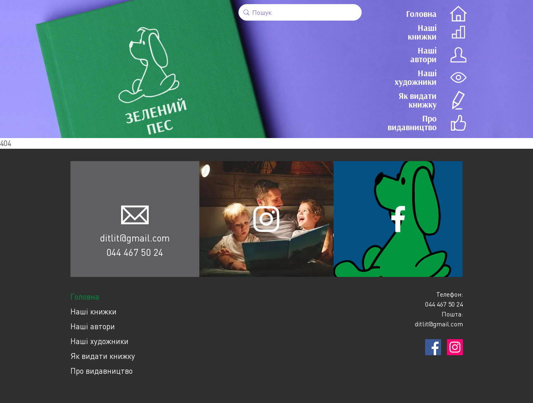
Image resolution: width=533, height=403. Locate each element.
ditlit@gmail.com (135, 238)
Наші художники (99, 341)
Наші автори (92, 326)
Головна (84, 296)
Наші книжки (93, 311)
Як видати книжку (102, 356)
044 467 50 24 (134, 252)
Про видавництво (101, 370)
